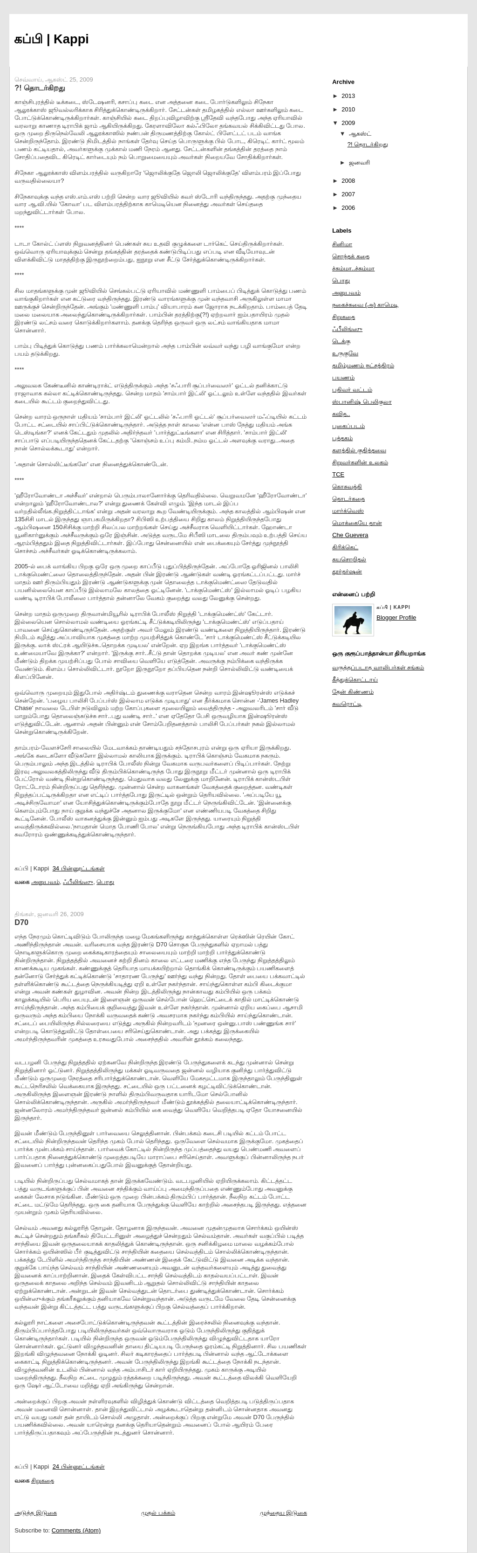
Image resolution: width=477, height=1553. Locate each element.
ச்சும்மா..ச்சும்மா (353, 268)
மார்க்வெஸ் (348, 510)
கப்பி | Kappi (51, 39)
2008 (348, 180)
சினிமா (342, 244)
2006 (348, 207)
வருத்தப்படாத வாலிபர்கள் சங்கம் (378, 667)
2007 (348, 194)
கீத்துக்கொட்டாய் (355, 679)
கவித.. (341, 413)
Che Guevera (350, 534)
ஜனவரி (359, 162)
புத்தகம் (342, 438)
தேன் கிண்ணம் (353, 691)
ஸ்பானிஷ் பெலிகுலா (362, 401)
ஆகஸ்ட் (360, 133)
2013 (348, 95)
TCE (338, 474)
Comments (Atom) (76, 1530)
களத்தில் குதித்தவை (359, 450)
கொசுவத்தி (347, 486)
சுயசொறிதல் (349, 559)
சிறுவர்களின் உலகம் (360, 462)
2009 (348, 122)
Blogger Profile (396, 617)
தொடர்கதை (348, 498)
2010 (348, 109)
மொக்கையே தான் (357, 522)
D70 (21, 922)
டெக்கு (341, 341)
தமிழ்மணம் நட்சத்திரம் (363, 365)
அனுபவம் (45, 881)
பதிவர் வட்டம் (352, 389)
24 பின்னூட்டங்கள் (79, 1466)
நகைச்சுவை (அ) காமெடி (365, 304)
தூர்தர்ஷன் (347, 571)
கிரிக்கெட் (345, 547)
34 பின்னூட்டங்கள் (79, 868)
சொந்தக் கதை (350, 256)
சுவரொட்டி (347, 703)
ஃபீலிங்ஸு (78, 881)
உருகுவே (345, 353)
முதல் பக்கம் (158, 1512)
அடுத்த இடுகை (35, 1512)
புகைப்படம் (348, 425)
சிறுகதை (42, 1480)
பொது (105, 881)
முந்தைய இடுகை (283, 1512)
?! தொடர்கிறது (39, 87)
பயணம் (343, 377)
